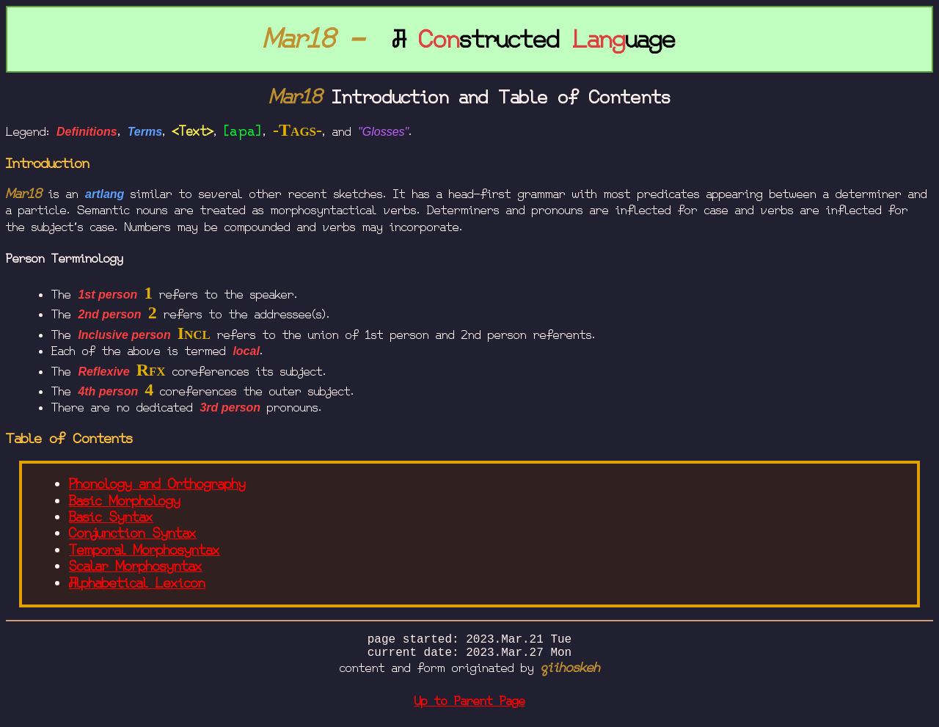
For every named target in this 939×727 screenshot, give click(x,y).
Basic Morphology (124, 501)
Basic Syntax (111, 517)
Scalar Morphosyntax (135, 566)
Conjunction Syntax (133, 533)
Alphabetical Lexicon (137, 583)
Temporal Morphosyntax (144, 550)
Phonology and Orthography (157, 484)
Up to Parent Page (469, 707)
